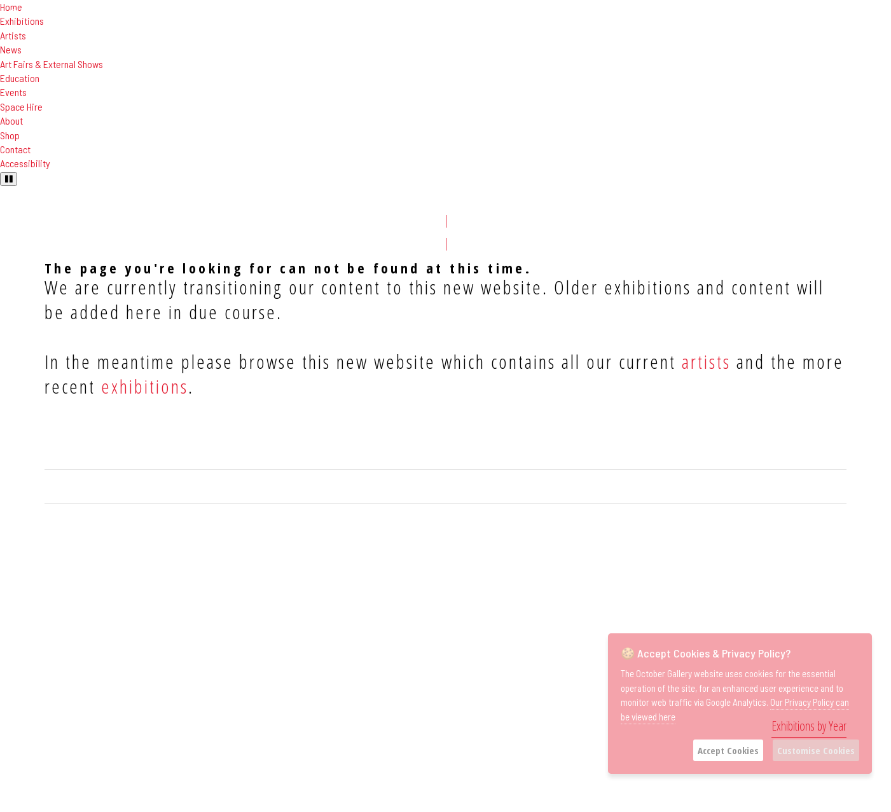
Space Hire (21, 106)
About (11, 120)
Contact (15, 149)
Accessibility (25, 163)
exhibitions (144, 386)
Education (19, 78)
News (11, 49)
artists (706, 361)
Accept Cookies (728, 750)
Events (13, 92)
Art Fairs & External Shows (51, 64)
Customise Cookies (816, 750)
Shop (10, 135)
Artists (13, 35)
